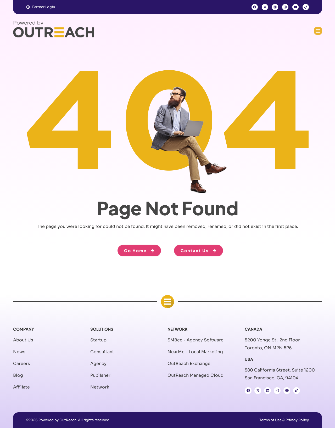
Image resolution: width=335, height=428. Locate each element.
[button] (318, 31)
